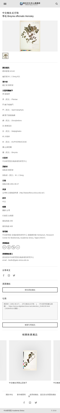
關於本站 (9, 395)
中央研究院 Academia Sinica (14, 410)
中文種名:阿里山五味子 (18, 383)
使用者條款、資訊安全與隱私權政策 (42, 395)
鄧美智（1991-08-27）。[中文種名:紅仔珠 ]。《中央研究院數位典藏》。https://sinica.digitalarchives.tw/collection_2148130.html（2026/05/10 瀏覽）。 (30, 311)
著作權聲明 (21, 395)
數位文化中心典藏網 (30, 3)
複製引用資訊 (30, 325)
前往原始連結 (30, 290)
